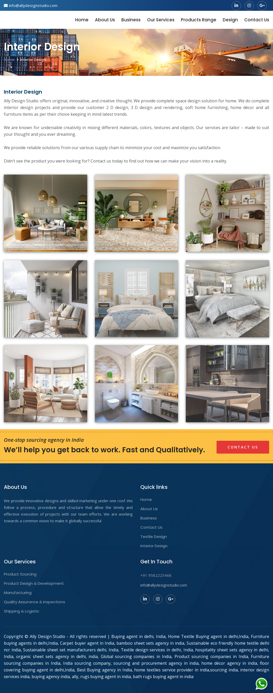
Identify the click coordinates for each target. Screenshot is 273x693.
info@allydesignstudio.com (163, 585)
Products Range (198, 20)
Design (230, 20)
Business (131, 20)
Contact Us (256, 20)
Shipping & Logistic (21, 611)
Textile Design (153, 536)
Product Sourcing (20, 574)
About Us (105, 20)
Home (82, 20)
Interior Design (154, 546)
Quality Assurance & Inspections (34, 602)
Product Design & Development (34, 583)
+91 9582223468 (155, 575)
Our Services (160, 20)
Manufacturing (18, 592)
